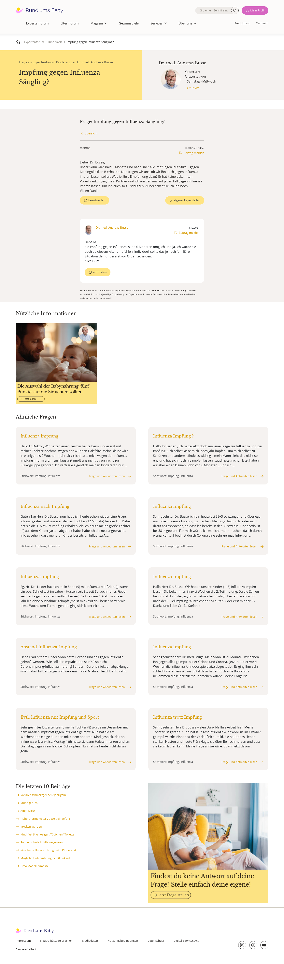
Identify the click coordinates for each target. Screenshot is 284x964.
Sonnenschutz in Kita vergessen (42, 842)
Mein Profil (257, 10)
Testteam (262, 23)
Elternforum (70, 23)
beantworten (96, 200)
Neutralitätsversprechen (56, 940)
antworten (100, 272)
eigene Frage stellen (187, 200)
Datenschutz (156, 940)
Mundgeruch (29, 803)
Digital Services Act (186, 940)
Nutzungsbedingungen (122, 940)
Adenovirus (28, 811)
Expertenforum (37, 23)
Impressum (23, 940)
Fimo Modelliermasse (35, 866)
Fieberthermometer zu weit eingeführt (46, 818)
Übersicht (91, 133)
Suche (235, 10)
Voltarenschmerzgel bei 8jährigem (43, 795)
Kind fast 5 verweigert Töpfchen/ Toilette (47, 834)
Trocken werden (31, 826)
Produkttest (242, 23)
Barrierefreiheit (26, 949)
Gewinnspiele (129, 23)
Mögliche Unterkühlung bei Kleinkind (45, 858)
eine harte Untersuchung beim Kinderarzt (48, 850)
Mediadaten (90, 940)
